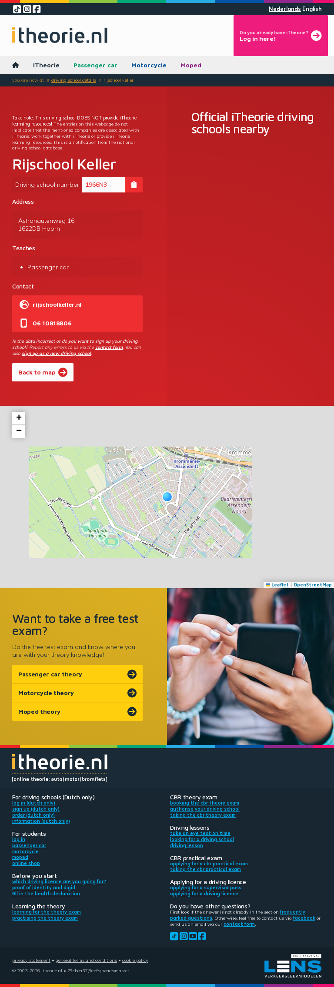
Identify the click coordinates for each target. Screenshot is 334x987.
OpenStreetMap (313, 584)
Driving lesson (186, 845)
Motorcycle (149, 65)
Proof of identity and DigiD (43, 887)
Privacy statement (31, 960)
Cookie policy (135, 960)
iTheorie (46, 65)
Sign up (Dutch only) (36, 809)
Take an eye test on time (200, 833)
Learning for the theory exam (46, 912)
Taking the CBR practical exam (205, 869)
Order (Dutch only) (33, 815)
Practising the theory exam (45, 918)
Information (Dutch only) (41, 821)
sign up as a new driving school (56, 353)
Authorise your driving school (205, 809)
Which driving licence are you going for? (59, 881)
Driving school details (73, 80)
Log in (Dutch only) (33, 803)
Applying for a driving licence (204, 894)
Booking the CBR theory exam (204, 803)
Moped (190, 65)
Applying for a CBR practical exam (209, 864)
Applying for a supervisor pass (205, 887)
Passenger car (95, 65)
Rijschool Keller (119, 80)
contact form (109, 347)
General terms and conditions (86, 960)
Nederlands (285, 9)
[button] (167, 496)
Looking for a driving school (202, 839)
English (312, 9)
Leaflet (277, 584)
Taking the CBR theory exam (203, 815)
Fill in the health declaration (46, 894)
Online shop (26, 863)
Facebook (304, 918)
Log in (18, 839)
